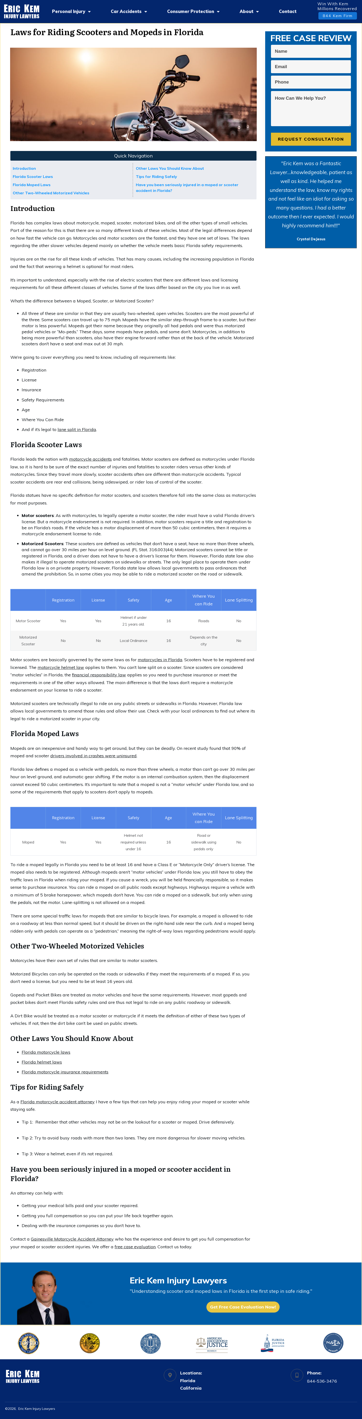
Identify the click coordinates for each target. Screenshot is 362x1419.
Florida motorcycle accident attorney (57, 1102)
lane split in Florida (77, 429)
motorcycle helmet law (61, 667)
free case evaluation (135, 1246)
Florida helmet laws (42, 1062)
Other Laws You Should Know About (170, 168)
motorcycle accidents (90, 459)
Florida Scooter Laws (33, 176)
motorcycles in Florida (160, 659)
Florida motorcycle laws (46, 1052)
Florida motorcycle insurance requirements (65, 1072)
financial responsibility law (99, 675)
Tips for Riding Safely (156, 176)
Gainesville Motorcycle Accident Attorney (72, 1239)
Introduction (24, 168)
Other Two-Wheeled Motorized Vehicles (51, 192)
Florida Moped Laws (32, 184)
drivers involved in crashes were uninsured (93, 756)
